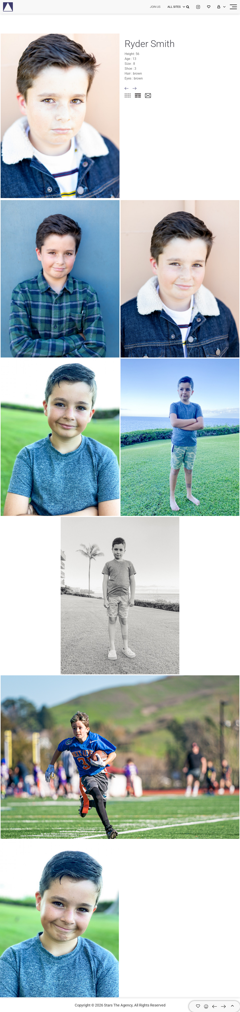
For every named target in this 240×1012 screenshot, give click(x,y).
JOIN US (155, 6)
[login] (175, 7)
